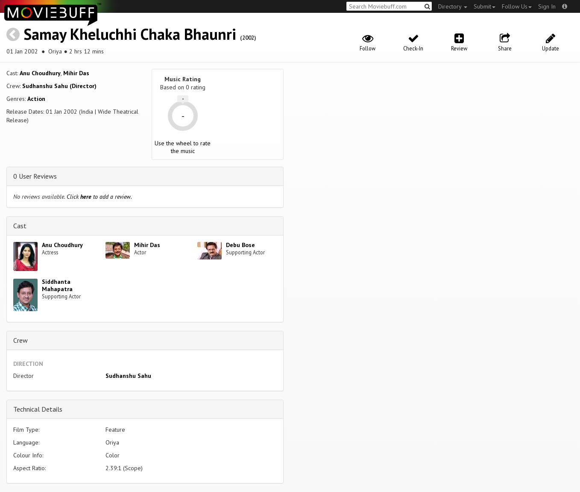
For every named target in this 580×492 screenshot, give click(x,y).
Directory (452, 6)
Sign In (547, 6)
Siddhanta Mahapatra (57, 285)
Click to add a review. (99, 196)
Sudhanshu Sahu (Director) (59, 86)
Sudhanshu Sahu (128, 376)
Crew (20, 340)
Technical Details (37, 409)
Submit (484, 6)
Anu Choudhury (40, 73)
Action (36, 99)
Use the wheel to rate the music (183, 147)
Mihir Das (76, 73)
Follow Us (517, 6)
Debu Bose (240, 245)
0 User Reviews (35, 176)
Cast (19, 225)
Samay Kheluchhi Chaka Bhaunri (129, 34)
